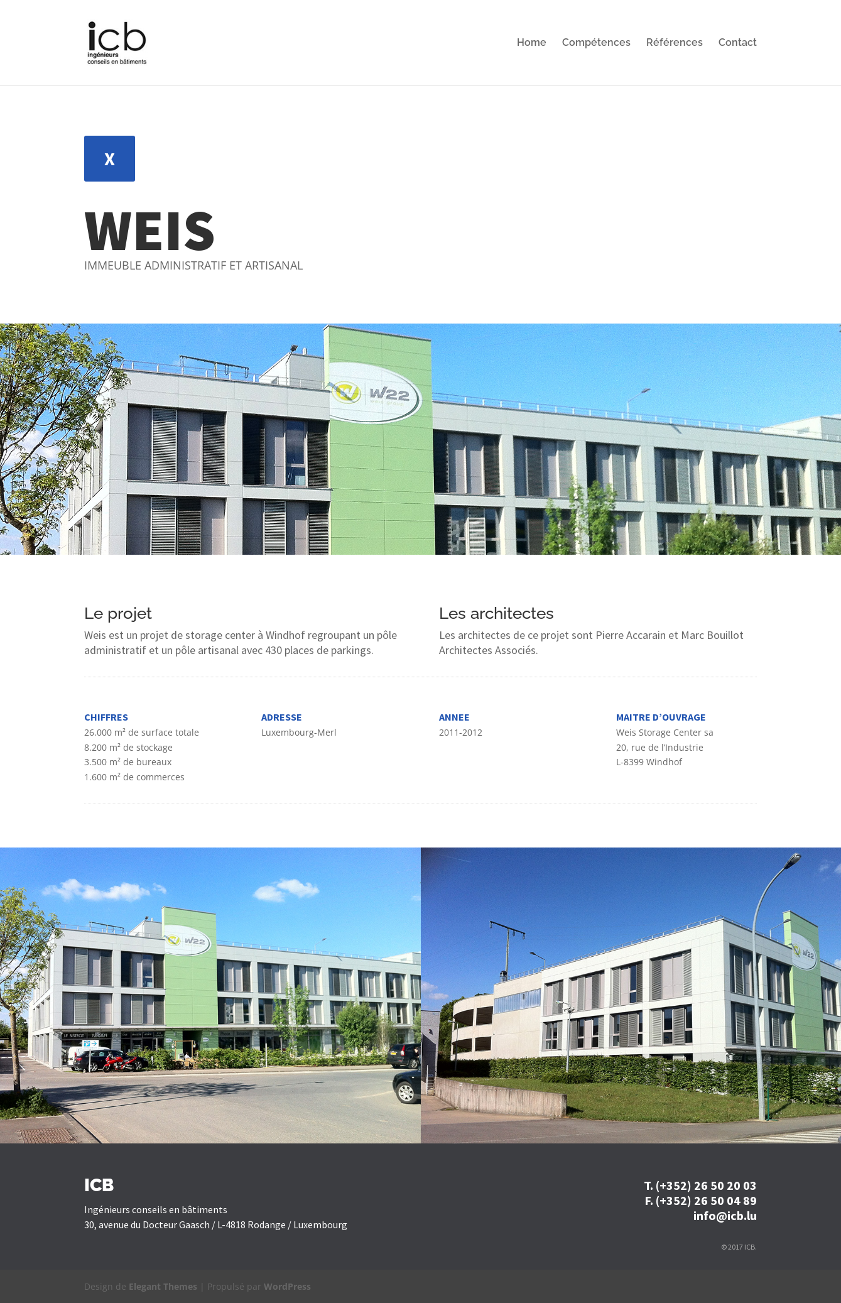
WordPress (287, 1286)
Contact (738, 43)
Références (674, 43)
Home (531, 43)
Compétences (596, 43)
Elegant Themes (163, 1286)
